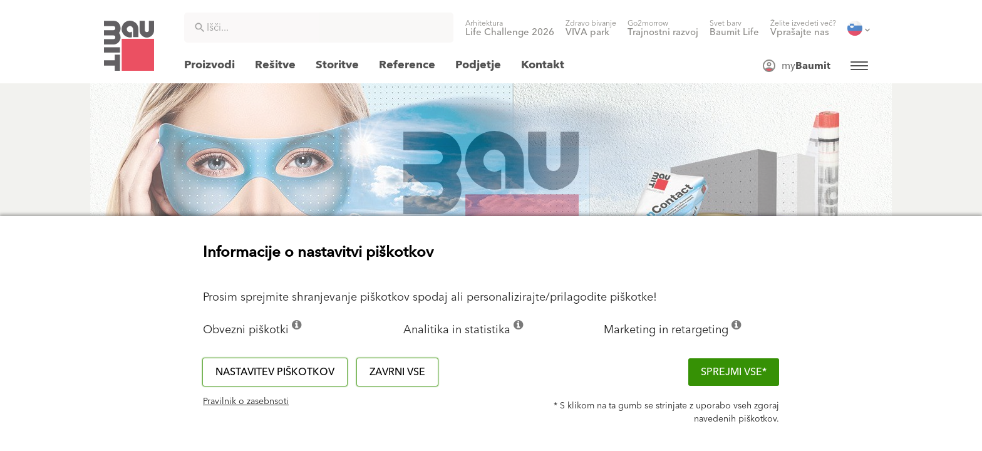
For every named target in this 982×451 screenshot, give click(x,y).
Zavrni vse (397, 372)
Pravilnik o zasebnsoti (246, 401)
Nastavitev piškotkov (274, 372)
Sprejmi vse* (734, 372)
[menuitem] (510, 28)
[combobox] (318, 28)
